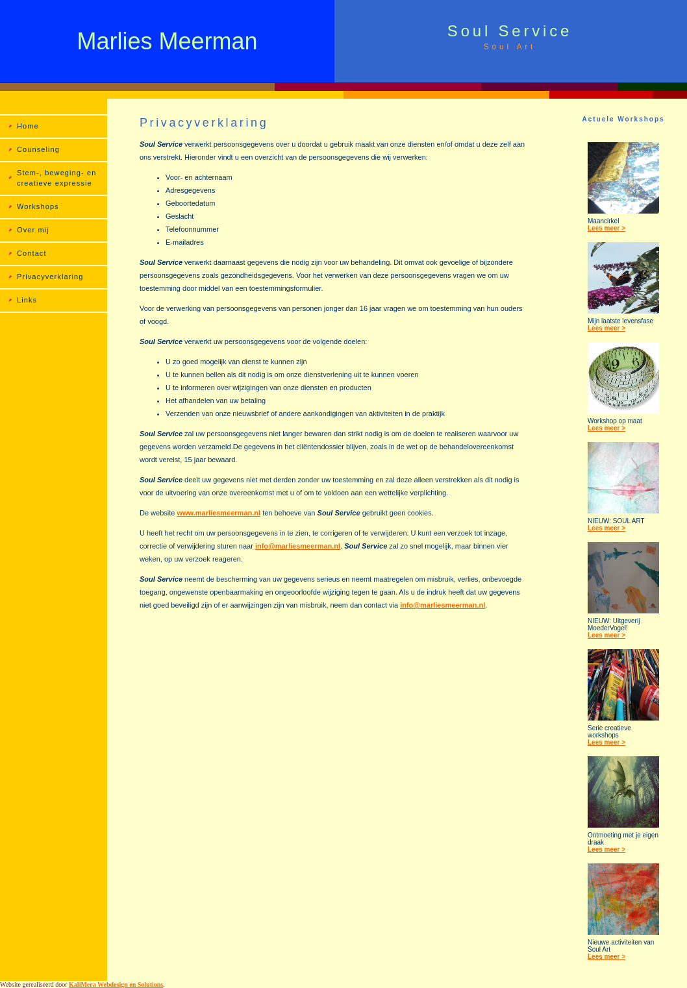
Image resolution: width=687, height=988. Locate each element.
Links (27, 300)
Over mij (33, 230)
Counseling (38, 149)
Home (28, 126)
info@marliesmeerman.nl (297, 546)
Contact (32, 253)
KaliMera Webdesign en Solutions (116, 984)
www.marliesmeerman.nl (218, 513)
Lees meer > (606, 228)
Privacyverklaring (50, 276)
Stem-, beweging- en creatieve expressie (56, 178)
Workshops (38, 206)
